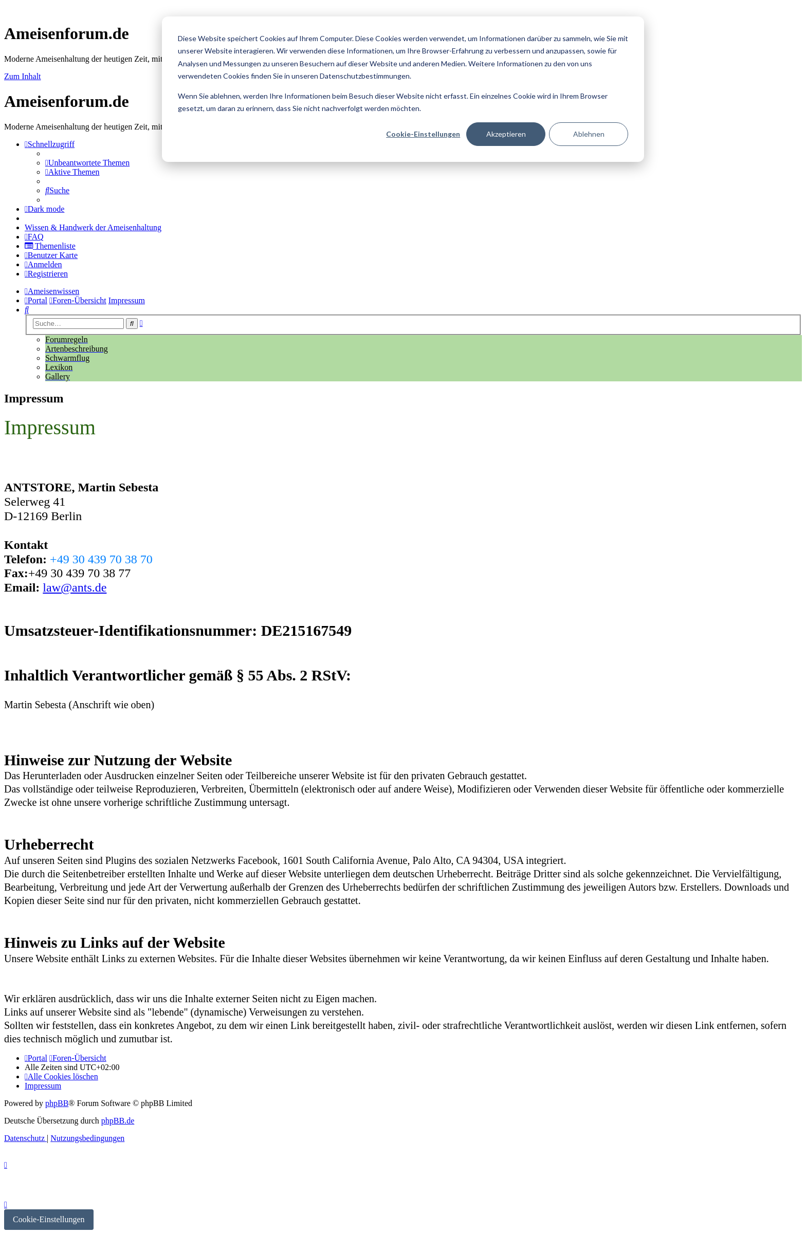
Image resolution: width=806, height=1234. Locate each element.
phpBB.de (117, 1120)
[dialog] (403, 89)
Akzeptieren (506, 134)
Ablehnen (588, 134)
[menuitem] (87, 162)
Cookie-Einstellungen (423, 134)
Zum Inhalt (22, 76)
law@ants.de (74, 587)
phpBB (56, 1103)
